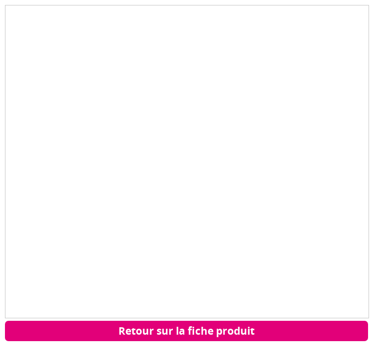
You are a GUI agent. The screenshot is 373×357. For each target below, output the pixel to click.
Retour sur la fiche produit (186, 331)
